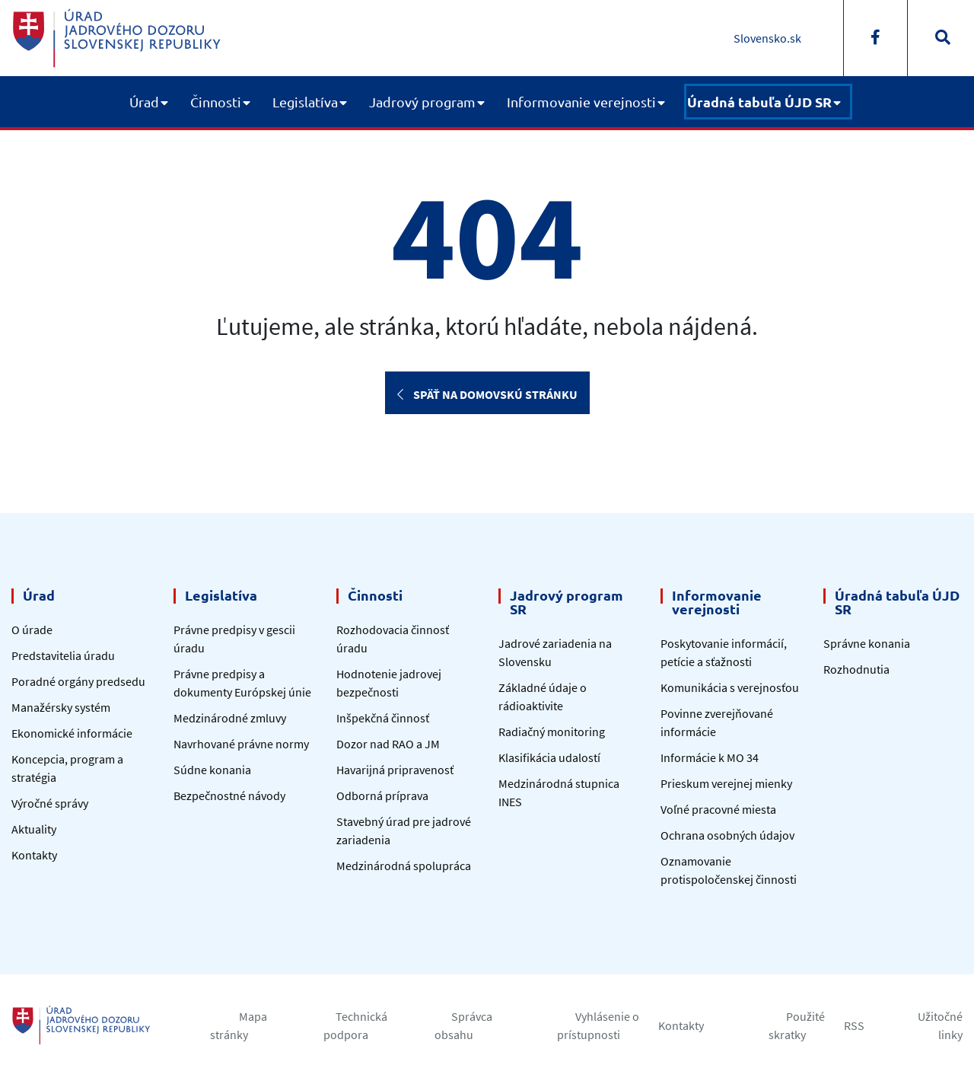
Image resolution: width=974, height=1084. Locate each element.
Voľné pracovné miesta (718, 809)
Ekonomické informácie (71, 733)
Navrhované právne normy (241, 743)
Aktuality (33, 829)
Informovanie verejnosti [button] (581, 102)
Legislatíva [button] (305, 102)
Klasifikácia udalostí (549, 757)
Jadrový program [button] (422, 102)
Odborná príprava (382, 795)
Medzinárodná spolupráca (403, 865)
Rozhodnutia (856, 669)
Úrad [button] (144, 102)
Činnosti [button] (215, 102)
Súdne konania (212, 769)
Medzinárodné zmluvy (229, 717)
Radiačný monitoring (551, 731)
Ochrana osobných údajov (727, 835)
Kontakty (34, 854)
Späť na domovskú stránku (487, 394)
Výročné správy (49, 803)
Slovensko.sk (767, 38)
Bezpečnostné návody (229, 795)
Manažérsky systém (60, 707)
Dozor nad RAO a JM (388, 743)
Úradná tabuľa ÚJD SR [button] (759, 101)
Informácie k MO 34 (709, 757)
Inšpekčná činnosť (382, 717)
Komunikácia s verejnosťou (729, 687)
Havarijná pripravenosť (395, 769)
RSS (854, 1025)
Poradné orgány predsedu (78, 681)
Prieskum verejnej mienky (726, 783)
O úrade (32, 629)
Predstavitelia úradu (63, 655)
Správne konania (866, 643)
